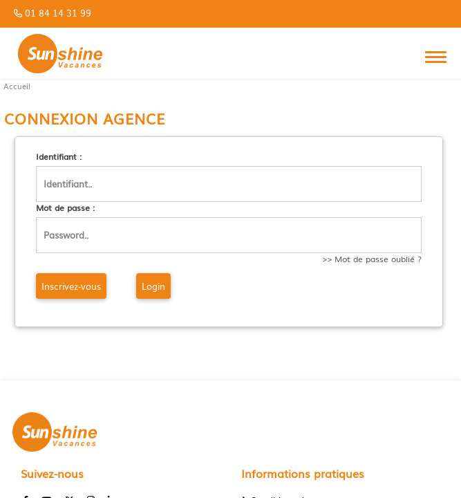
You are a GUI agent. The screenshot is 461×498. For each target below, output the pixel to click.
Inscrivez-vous (71, 286)
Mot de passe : (65, 208)
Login (153, 286)
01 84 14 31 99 (58, 13)
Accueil (16, 86)
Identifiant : (59, 157)
